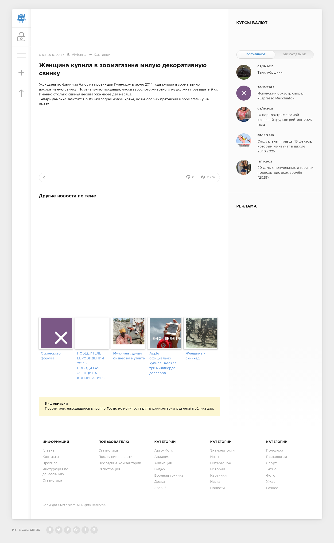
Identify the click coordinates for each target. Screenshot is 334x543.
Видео (159, 469)
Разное (272, 488)
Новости (217, 488)
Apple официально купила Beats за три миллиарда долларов (163, 363)
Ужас (270, 481)
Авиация (161, 457)
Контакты (51, 457)
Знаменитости (222, 450)
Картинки (102, 54)
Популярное (256, 54)
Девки (159, 481)
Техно (271, 469)
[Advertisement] (129, 31)
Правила (50, 463)
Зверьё (160, 488)
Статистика (52, 480)
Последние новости (115, 457)
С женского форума (51, 356)
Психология (276, 457)
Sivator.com (67, 505)
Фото (270, 475)
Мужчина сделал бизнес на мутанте (129, 356)
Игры (214, 457)
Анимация (163, 463)
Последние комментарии (119, 463)
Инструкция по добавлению (55, 472)
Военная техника (169, 475)
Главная (49, 450)
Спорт (271, 463)
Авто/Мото (163, 450)
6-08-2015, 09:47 (51, 55)
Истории (217, 469)
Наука (215, 481)
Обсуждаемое (294, 54)
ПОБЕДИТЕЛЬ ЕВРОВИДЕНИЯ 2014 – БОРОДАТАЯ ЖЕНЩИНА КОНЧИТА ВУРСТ (92, 366)
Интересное (220, 463)
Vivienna (79, 54)
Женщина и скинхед (196, 356)
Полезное (274, 450)
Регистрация (109, 469)
